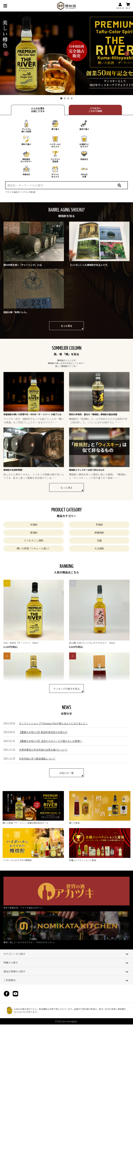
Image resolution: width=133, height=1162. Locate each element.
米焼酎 (33, 524)
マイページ (120, 6)
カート (128, 6)
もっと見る (66, 325)
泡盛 (99, 540)
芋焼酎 (99, 524)
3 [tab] (68, 98)
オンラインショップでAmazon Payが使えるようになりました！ (53, 723)
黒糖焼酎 (99, 532)
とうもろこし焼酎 (33, 540)
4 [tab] (71, 98)
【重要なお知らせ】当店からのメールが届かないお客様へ (50, 741)
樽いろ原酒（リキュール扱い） (34, 548)
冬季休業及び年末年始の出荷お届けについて (43, 749)
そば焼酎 (99, 548)
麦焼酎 (33, 532)
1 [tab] (61, 98)
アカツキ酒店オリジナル (16, 191)
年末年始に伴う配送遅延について (37, 758)
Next (66, 53)
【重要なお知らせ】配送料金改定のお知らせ (43, 732)
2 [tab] (64, 98)
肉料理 (32, 191)
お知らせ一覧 (66, 773)
